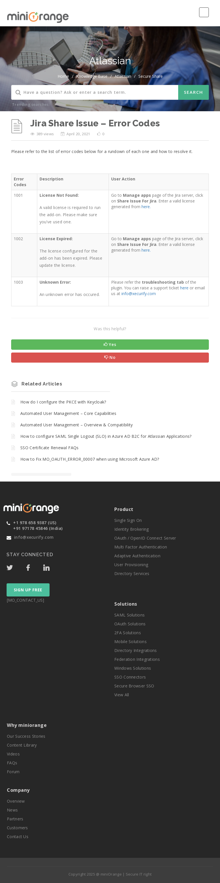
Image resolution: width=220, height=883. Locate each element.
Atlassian (123, 76)
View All (121, 694)
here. (146, 206)
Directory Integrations (135, 650)
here (184, 288)
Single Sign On (128, 520)
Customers (17, 827)
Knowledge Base (91, 76)
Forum (13, 771)
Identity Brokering (131, 529)
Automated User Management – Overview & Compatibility (76, 424)
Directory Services (131, 573)
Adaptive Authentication (137, 555)
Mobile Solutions (130, 641)
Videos (13, 754)
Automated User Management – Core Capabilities (68, 413)
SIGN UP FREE (28, 589)
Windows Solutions (132, 668)
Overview (16, 801)
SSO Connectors (130, 677)
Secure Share (150, 76)
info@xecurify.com (138, 293)
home (63, 76)
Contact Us (17, 836)
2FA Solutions (127, 632)
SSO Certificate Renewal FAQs (49, 447)
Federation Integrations (137, 659)
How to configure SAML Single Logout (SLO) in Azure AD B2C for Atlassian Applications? (106, 436)
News (12, 810)
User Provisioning (131, 564)
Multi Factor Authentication (140, 547)
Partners (15, 819)
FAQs (12, 762)
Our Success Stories (26, 736)
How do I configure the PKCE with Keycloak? (63, 402)
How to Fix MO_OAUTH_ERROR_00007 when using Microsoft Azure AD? (89, 459)
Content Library (22, 745)
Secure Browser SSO (134, 686)
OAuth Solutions (130, 624)
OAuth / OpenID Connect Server (145, 538)
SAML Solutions (129, 615)
